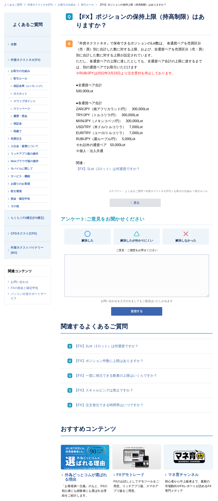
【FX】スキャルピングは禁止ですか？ (103, 390)
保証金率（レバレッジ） (28, 86)
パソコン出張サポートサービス (28, 296)
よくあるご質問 (13, 4)
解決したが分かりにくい (136, 240)
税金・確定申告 (20, 198)
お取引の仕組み (67, 4)
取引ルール (87, 4)
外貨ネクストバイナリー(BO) (27, 250)
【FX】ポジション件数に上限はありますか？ (108, 361)
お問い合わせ (20, 282)
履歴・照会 (20, 116)
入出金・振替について (24, 146)
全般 (14, 44)
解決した (87, 240)
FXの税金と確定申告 (24, 288)
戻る (136, 202)
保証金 (17, 123)
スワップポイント (24, 101)
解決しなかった (185, 240)
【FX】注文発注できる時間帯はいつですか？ (108, 405)
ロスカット (20, 93)
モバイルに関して (22, 168)
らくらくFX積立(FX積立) (27, 218)
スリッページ (21, 108)
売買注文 (16, 138)
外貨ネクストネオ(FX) (40, 4)
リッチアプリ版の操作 (24, 153)
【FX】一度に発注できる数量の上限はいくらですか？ (115, 375)
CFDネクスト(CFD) (24, 233)
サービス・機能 (20, 176)
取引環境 (16, 191)
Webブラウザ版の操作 (25, 161)
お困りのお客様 (20, 183)
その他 (15, 206)
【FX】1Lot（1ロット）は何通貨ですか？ (108, 169)
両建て (17, 131)
